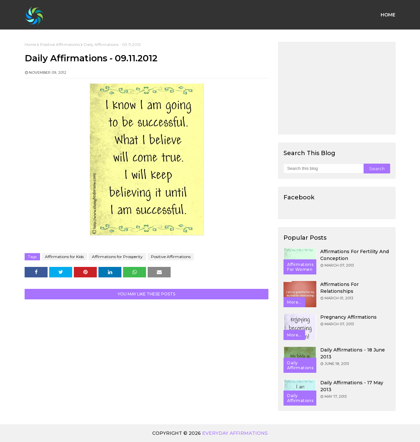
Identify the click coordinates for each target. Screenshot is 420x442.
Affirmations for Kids (64, 256)
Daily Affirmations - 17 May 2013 (351, 386)
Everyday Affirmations (235, 433)
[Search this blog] (323, 168)
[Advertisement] (337, 88)
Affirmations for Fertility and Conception (354, 255)
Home (30, 44)
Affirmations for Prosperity (117, 256)
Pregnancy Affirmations (348, 317)
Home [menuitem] (388, 15)
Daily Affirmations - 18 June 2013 (352, 353)
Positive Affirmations (60, 44)
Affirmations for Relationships (339, 287)
